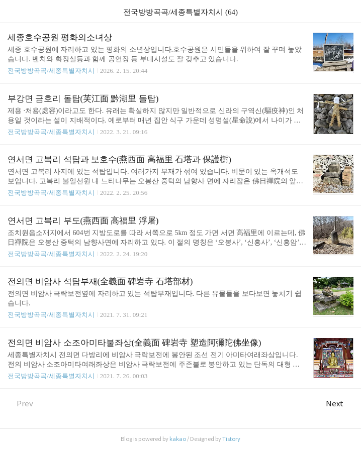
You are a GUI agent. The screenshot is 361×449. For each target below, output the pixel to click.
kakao (177, 438)
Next (339, 403)
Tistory (231, 438)
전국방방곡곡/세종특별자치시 (51, 70)
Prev (20, 403)
